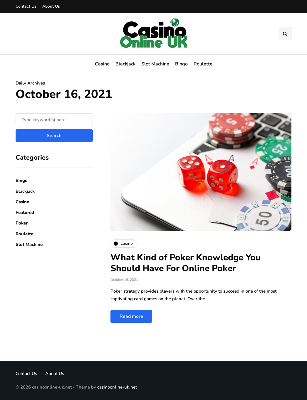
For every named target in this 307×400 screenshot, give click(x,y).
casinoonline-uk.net (117, 387)
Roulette (203, 64)
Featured (25, 212)
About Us (51, 6)
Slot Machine (155, 64)
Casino (102, 64)
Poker (22, 223)
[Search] (54, 119)
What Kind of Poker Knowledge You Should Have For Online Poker (185, 263)
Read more (131, 316)
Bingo (181, 64)
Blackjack (125, 64)
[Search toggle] (285, 33)
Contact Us (26, 6)
